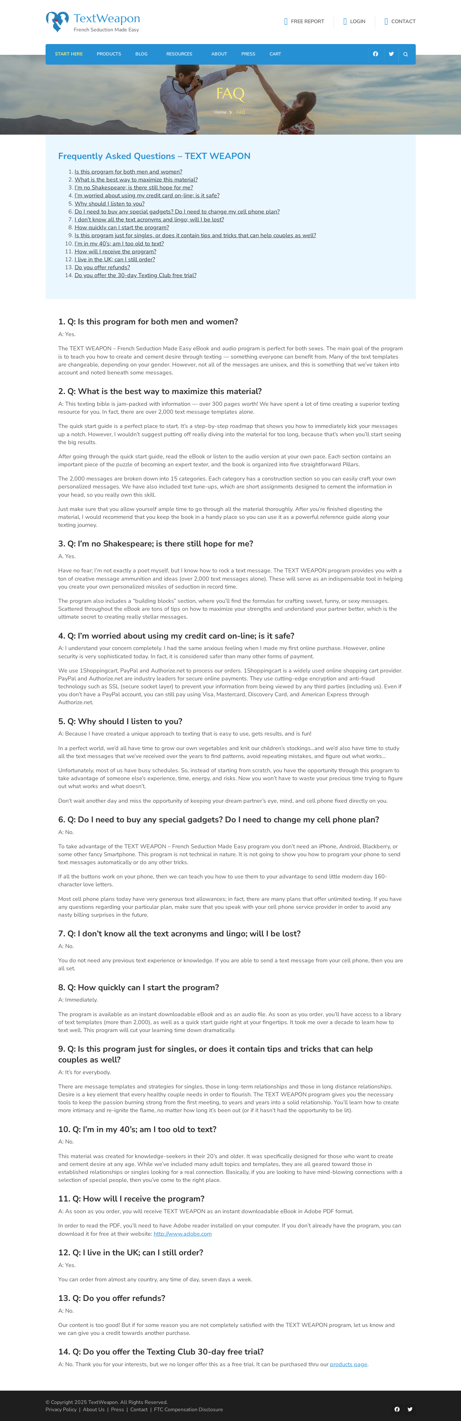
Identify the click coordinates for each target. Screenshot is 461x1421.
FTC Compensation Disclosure (188, 1409)
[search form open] (405, 54)
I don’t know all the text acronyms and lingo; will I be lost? (149, 219)
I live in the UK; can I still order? (115, 259)
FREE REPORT (307, 21)
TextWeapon (107, 18)
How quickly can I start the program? (122, 227)
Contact (139, 1409)
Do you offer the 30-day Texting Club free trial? (135, 275)
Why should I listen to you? (110, 203)
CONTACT (403, 21)
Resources (179, 54)
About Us (94, 1409)
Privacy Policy (61, 1409)
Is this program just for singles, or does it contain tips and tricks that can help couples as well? (195, 235)
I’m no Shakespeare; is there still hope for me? (134, 187)
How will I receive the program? (115, 251)
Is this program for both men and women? (128, 171)
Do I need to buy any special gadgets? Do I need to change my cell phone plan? (177, 211)
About (219, 54)
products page (348, 1364)
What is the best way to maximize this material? (136, 179)
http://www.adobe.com (183, 1234)
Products (109, 54)
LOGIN (357, 21)
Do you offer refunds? (102, 267)
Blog (141, 54)
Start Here (69, 54)
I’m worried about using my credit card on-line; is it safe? (147, 195)
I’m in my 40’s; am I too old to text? (119, 243)
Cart (275, 54)
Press (248, 54)
